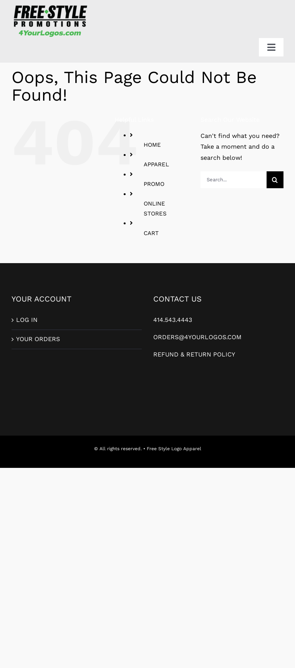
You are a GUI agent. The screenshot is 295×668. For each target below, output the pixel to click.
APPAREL (156, 164)
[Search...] (234, 179)
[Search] (275, 179)
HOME (152, 144)
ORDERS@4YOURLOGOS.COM (197, 337)
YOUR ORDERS (38, 339)
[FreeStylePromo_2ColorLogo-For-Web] (50, 6)
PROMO (154, 184)
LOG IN (27, 319)
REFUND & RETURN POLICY (194, 354)
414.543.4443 (172, 319)
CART (151, 233)
